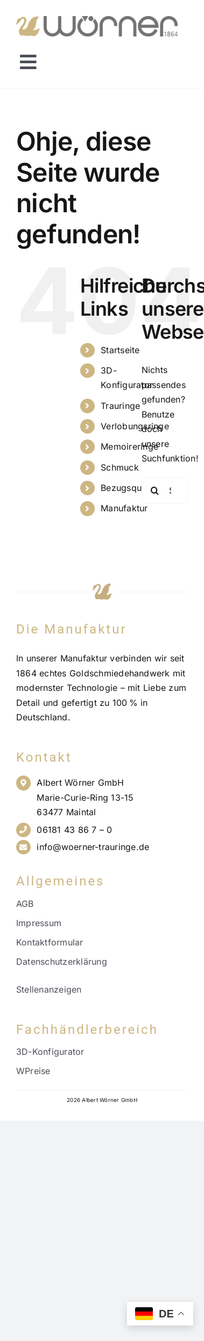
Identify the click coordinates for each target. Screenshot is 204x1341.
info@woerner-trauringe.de (93, 846)
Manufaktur (124, 508)
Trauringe (120, 405)
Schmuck (120, 467)
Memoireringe (129, 446)
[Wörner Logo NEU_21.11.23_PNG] (97, 20)
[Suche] (155, 490)
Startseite (120, 350)
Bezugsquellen (131, 487)
